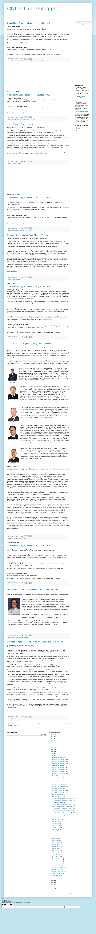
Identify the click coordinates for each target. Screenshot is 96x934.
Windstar (30, 230)
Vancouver (25, 230)
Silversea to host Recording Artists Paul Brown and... (64, 817)
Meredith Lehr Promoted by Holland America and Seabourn (32, 590)
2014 (52, 753)
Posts (78, 128)
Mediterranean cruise (42, 665)
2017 (52, 747)
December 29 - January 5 (58, 757)
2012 (52, 878)
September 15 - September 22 (59, 788)
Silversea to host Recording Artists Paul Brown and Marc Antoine (35, 642)
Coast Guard (18, 60)
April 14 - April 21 (56, 852)
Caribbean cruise (41, 669)
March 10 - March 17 (57, 863)
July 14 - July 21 (56, 827)
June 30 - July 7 (56, 832)
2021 (52, 738)
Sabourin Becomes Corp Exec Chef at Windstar (27, 235)
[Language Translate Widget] (83, 22)
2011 (52, 880)
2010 (52, 882)
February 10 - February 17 (58, 869)
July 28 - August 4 (56, 823)
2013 (52, 755)
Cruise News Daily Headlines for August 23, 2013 (28, 23)
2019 (52, 743)
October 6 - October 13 (57, 782)
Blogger (70, 893)
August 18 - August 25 (57, 796)
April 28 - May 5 (56, 848)
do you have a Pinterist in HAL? (50, 108)
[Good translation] (4, 904)
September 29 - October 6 (58, 784)
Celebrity (13, 60)
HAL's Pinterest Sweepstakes (20, 124)
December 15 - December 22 (59, 761)
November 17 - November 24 (59, 769)
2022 (52, 736)
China (12, 230)
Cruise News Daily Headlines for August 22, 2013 (28, 95)
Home (38, 723)
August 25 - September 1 (58, 794)
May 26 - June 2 (56, 842)
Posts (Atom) (17, 725)
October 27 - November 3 (58, 775)
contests (13, 163)
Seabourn (25, 637)
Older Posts (66, 723)
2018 (52, 745)
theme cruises (19, 718)
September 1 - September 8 (59, 792)
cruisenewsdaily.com (79, 97)
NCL (21, 338)
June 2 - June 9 (56, 840)
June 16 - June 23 (56, 836)
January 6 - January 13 (57, 875)
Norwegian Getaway (18, 538)
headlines (23, 60)
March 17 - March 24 (57, 861)
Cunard (12, 119)
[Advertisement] (38, 76)
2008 (52, 886)
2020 (52, 741)
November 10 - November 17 (59, 771)
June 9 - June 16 (56, 838)
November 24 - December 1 (59, 767)
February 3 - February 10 (58, 871)
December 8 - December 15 (59, 763)
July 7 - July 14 (56, 830)
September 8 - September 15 (59, 790)
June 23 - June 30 (56, 834)
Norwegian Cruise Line (31, 60)
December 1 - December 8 (58, 765)
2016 (52, 749)
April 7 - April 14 (56, 854)
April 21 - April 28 (56, 850)
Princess (38, 60)
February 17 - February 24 (58, 867)
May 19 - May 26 (56, 844)
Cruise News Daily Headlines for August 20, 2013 (28, 286)
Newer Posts (11, 723)
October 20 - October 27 (58, 778)
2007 (52, 888)
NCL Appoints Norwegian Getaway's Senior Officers (29, 343)
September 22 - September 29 (59, 786)
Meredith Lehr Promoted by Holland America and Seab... (65, 815)
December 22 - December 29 (59, 759)
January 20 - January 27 (58, 873)
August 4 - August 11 (57, 821)
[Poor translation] (10, 904)
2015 (52, 751)
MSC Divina (32, 119)
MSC (28, 119)
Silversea (13, 718)
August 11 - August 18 (57, 819)
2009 (52, 884)
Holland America (22, 119)
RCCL (42, 60)
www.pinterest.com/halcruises (49, 140)
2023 (52, 734)
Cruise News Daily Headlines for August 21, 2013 (28, 198)
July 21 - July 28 (56, 825)
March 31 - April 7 (56, 856)
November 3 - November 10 (59, 773)
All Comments (80, 131)
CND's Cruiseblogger (32, 9)
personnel (13, 279)
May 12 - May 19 (56, 846)
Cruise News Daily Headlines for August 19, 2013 (28, 546)
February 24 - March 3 (57, 865)
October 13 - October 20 (58, 780)
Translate (85, 25)
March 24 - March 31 (57, 859)
